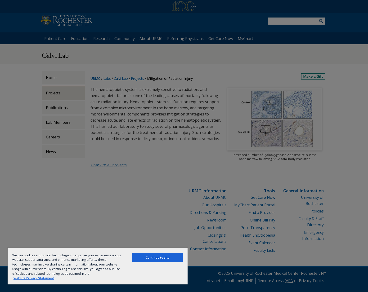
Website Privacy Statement (33, 278)
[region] (98, 266)
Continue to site (158, 257)
